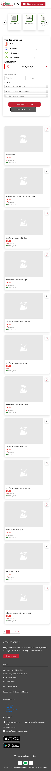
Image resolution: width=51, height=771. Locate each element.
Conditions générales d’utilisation (15, 674)
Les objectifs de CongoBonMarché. (15, 692)
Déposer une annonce (33, 4)
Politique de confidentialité (13, 670)
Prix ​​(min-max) (10, 75)
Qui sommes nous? (10, 677)
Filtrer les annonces (24, 104)
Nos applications (9, 681)
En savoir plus (11, 656)
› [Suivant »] (18, 632)
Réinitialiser (23, 109)
